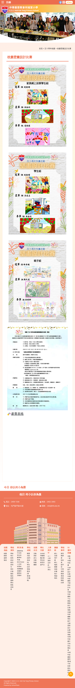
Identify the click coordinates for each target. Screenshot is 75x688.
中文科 (19, 553)
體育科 (19, 573)
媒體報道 (5, 559)
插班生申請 (49, 563)
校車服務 (11, 579)
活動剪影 (35, 555)
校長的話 (11, 559)
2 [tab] (29, 39)
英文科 (19, 555)
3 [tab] (32, 39)
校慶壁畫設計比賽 (64, 49)
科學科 (19, 566)
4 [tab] (35, 39)
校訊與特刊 (11, 565)
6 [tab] (40, 39)
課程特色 (20, 551)
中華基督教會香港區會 (62, 573)
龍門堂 (62, 566)
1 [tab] (26, 39)
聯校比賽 (62, 581)
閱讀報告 (55, 577)
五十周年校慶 (50, 49)
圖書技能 (55, 568)
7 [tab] (43, 39)
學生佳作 (28, 566)
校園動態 (5, 555)
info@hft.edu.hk (53, 506)
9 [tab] (49, 39)
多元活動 (35, 559)
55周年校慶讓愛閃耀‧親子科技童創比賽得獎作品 (69, 664)
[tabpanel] (37, 27)
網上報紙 (55, 564)
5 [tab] (37, 39)
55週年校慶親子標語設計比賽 (69, 583)
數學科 (19, 557)
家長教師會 (62, 556)
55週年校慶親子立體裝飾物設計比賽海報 (69, 601)
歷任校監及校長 (11, 586)
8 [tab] (46, 39)
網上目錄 (55, 555)
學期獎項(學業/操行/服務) (28, 574)
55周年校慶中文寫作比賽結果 (69, 643)
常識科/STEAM (20, 561)
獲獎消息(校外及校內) (28, 558)
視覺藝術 (20, 569)
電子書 (55, 559)
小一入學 (49, 557)
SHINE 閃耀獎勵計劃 (42, 556)
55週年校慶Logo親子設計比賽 (69, 567)
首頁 (41, 49)
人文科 (19, 564)
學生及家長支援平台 (42, 562)
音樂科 (19, 571)
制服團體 (35, 564)
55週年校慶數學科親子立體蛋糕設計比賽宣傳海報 (69, 623)
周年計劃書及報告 (11, 572)
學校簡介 (11, 555)
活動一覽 (68, 557)
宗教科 (19, 575)
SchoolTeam (15, 685)
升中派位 (49, 568)
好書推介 (55, 572)
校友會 (62, 561)
